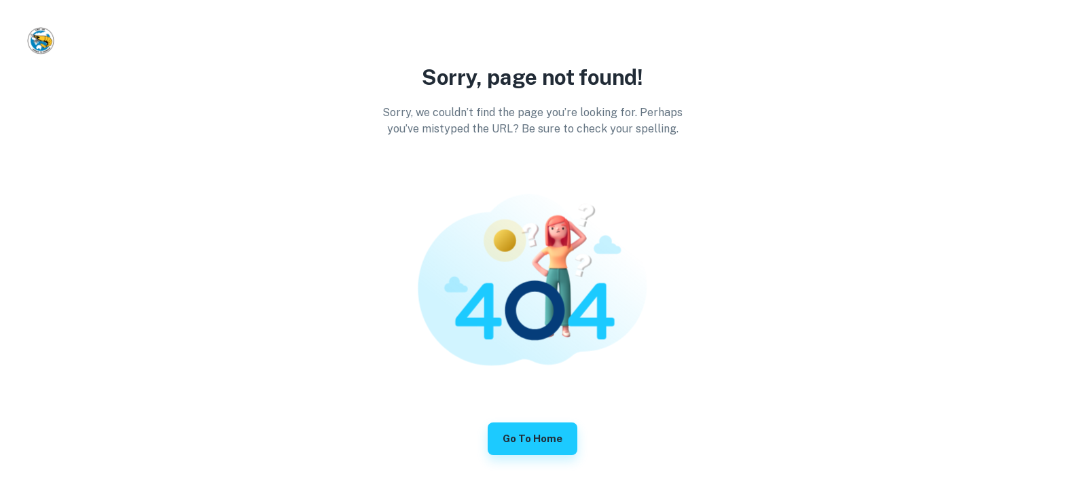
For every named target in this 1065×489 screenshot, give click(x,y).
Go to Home (532, 438)
